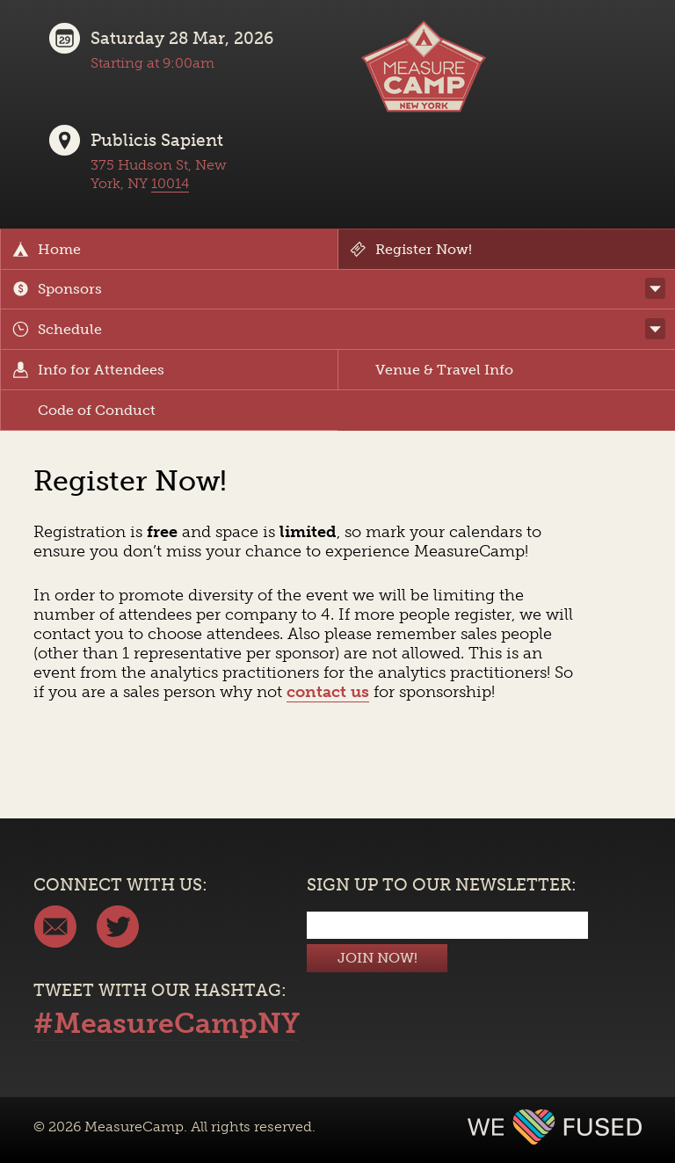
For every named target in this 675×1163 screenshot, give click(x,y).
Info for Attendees (88, 369)
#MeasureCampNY (166, 1023)
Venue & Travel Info (431, 369)
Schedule (57, 329)
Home (46, 249)
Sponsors (57, 288)
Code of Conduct (84, 410)
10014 (170, 183)
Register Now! (411, 249)
